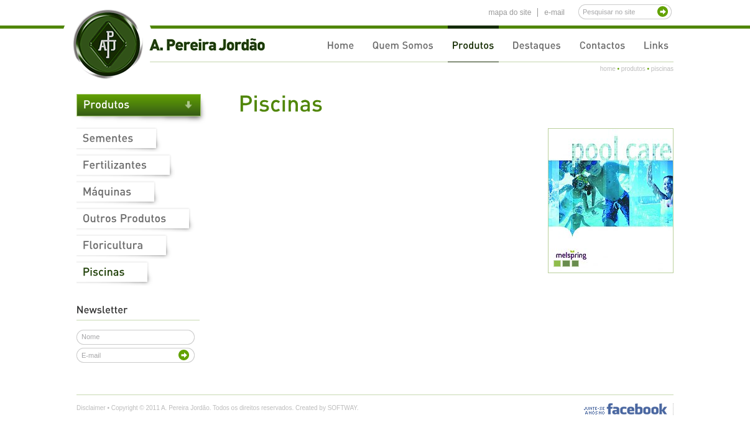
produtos (633, 68)
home (608, 68)
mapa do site (510, 12)
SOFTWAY (342, 407)
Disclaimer (91, 407)
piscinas (662, 68)
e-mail (554, 12)
